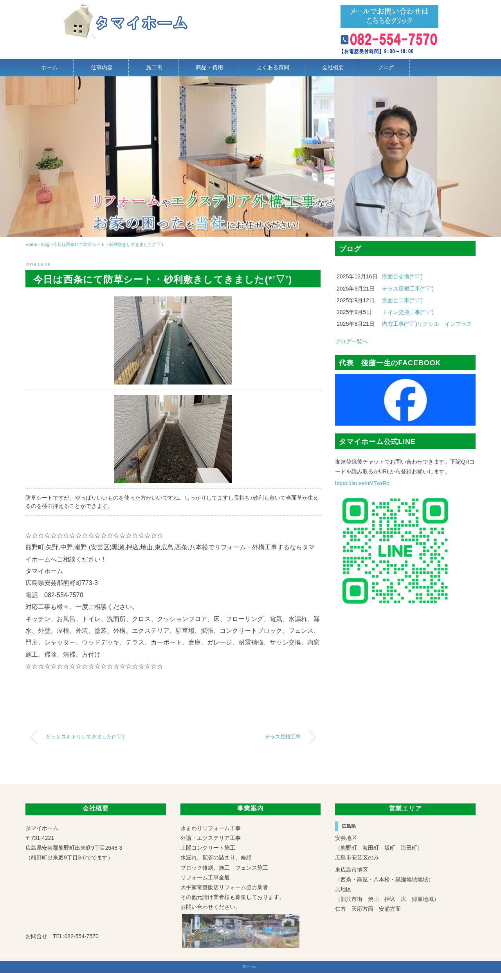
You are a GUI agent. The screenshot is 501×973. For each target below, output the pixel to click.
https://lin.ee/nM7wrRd (362, 483)
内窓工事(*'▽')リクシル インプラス (427, 324)
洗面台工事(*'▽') (402, 300)
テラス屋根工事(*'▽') (408, 288)
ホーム (49, 67)
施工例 (154, 67)
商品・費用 (209, 67)
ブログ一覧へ (351, 341)
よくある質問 (272, 67)
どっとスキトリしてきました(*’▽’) (85, 737)
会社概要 (333, 67)
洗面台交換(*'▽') (402, 276)
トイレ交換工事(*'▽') (408, 312)
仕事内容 (102, 67)
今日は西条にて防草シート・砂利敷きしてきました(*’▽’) (108, 244)
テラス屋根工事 (283, 737)
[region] (250, 156)
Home (252, 967)
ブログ (385, 67)
